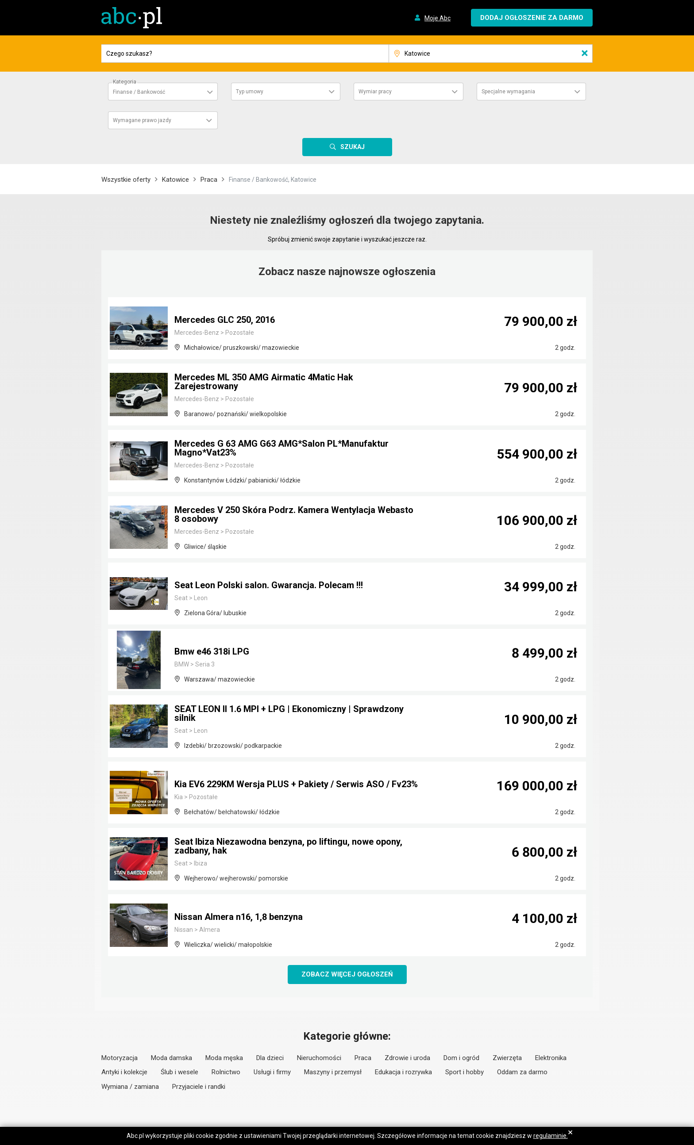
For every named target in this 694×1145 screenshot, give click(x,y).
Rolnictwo (226, 1072)
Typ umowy (249, 91)
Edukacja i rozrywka (403, 1072)
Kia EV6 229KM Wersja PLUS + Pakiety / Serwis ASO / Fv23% (296, 784)
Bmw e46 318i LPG (211, 651)
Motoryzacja (119, 1058)
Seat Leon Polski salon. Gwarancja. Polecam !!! (268, 585)
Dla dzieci (270, 1058)
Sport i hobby (464, 1072)
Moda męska (224, 1058)
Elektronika (551, 1058)
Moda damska (171, 1058)
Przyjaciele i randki (198, 1087)
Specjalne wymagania (508, 91)
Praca (208, 180)
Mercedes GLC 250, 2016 (224, 319)
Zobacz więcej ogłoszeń (347, 974)
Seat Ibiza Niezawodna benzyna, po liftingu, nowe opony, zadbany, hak (288, 846)
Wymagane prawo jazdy (142, 120)
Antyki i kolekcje (124, 1072)
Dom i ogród (461, 1058)
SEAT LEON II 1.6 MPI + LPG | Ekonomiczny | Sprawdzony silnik (289, 713)
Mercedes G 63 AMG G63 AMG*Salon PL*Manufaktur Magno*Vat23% (281, 448)
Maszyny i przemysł (333, 1072)
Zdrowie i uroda (407, 1058)
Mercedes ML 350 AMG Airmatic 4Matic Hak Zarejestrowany (263, 381)
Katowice (175, 180)
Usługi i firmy (272, 1072)
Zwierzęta (507, 1058)
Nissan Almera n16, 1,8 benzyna (238, 916)
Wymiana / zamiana (130, 1087)
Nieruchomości (319, 1058)
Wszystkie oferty (125, 180)
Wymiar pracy (375, 91)
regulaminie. (550, 1135)
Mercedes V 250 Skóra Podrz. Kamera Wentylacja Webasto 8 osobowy (293, 514)
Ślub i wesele (179, 1072)
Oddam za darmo (522, 1072)
